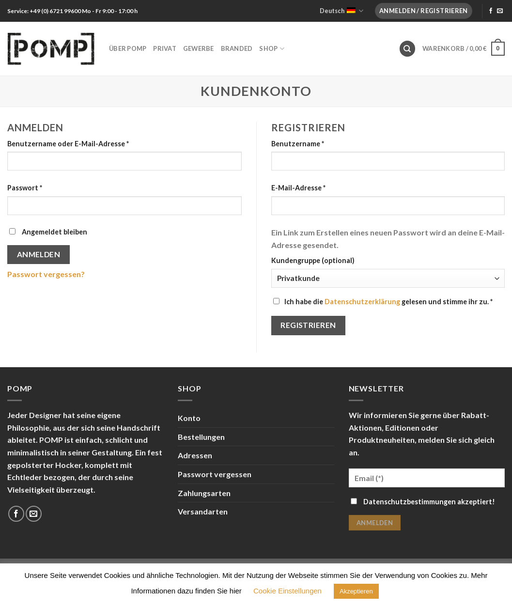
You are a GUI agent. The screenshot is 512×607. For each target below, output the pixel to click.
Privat (164, 48)
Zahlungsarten (204, 493)
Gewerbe (198, 48)
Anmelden (39, 254)
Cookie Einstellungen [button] (287, 591)
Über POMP (127, 48)
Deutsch (341, 11)
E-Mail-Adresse (298, 188)
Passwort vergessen (214, 474)
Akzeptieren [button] (356, 591)
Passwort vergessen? (46, 274)
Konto (189, 417)
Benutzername (297, 144)
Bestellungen (201, 436)
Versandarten (203, 511)
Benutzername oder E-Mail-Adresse (68, 144)
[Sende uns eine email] (500, 11)
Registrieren (308, 325)
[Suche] (407, 49)
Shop (271, 48)
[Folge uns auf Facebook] (491, 11)
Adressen (195, 455)
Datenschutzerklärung (362, 301)
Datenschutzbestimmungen (409, 502)
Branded (237, 48)
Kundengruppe (313, 260)
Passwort (24, 188)
